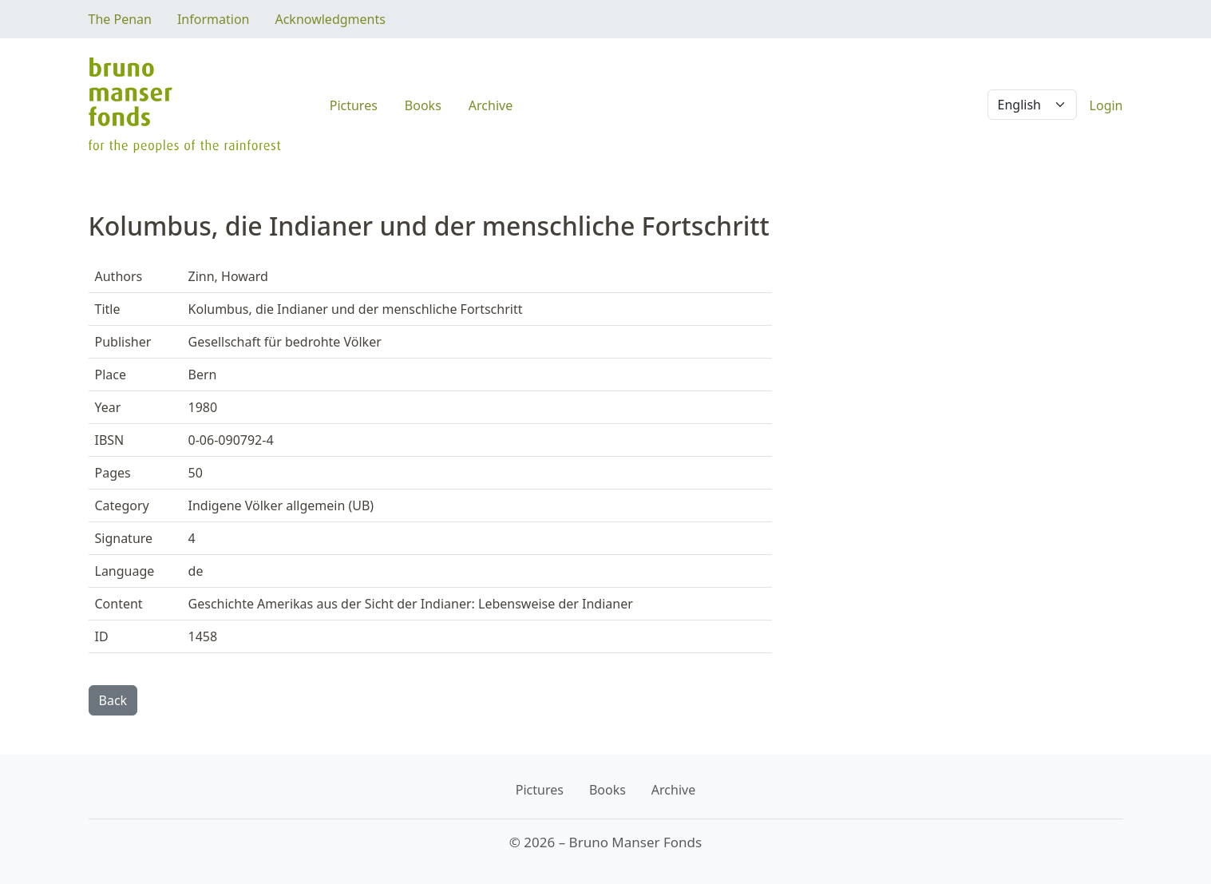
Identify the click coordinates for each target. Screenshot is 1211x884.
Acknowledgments (330, 19)
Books (423, 105)
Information (213, 19)
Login (1106, 105)
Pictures (354, 105)
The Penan (120, 19)
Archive (490, 105)
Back (113, 700)
